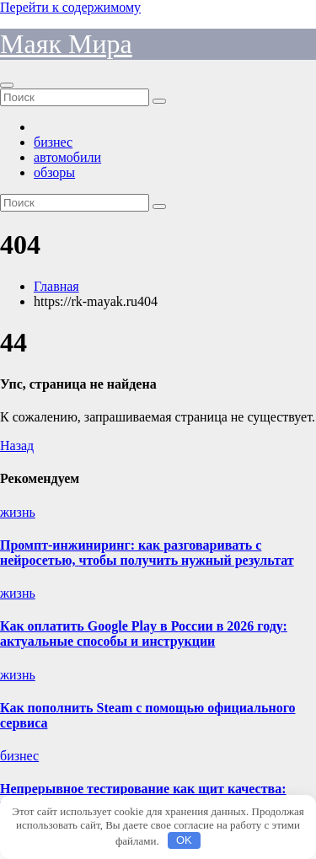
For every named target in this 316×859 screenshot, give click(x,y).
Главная (56, 286)
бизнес (53, 142)
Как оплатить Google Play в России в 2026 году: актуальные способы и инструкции (143, 633)
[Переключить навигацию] (6, 85)
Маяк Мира (66, 44)
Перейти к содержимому (70, 7)
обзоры (54, 172)
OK (184, 840)
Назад (17, 445)
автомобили (67, 157)
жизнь (17, 512)
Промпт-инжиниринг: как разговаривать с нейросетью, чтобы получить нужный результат (147, 552)
